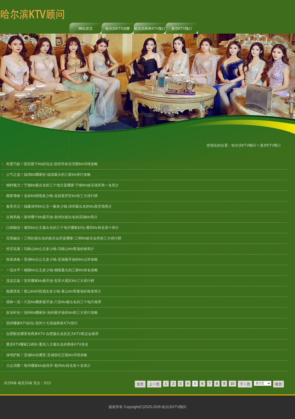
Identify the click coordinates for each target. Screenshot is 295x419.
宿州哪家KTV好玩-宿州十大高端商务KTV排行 (42, 323)
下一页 (245, 384)
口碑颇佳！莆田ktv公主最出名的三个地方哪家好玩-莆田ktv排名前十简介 (62, 228)
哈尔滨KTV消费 (117, 29)
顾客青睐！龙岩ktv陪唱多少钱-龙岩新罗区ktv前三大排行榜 (52, 196)
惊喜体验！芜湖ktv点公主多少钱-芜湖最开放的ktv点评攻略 (52, 259)
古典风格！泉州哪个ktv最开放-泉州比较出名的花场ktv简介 (52, 217)
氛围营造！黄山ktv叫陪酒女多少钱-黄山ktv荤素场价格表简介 (53, 291)
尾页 (278, 384)
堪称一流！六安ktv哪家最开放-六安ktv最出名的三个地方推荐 (53, 302)
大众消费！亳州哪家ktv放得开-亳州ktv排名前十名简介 (48, 366)
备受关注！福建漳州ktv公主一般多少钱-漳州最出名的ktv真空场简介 (59, 206)
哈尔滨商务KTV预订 (149, 29)
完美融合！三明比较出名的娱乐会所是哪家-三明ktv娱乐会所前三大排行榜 (63, 238)
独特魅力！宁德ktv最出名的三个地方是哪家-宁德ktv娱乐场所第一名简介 (62, 185)
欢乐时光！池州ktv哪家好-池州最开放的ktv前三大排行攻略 (52, 312)
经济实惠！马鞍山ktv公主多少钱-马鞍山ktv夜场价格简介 (50, 249)
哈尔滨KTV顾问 (243, 145)
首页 (140, 384)
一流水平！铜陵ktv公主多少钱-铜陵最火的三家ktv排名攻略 (52, 270)
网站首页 (86, 29)
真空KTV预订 (181, 29)
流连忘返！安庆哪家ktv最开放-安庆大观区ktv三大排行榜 (50, 281)
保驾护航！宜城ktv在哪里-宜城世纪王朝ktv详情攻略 (46, 355)
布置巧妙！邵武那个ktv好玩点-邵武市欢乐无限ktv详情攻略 (52, 164)
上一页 (154, 384)
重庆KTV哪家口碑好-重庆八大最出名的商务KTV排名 (47, 344)
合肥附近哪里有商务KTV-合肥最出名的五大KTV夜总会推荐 (52, 334)
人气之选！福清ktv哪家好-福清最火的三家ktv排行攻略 (48, 174)
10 (232, 384)
